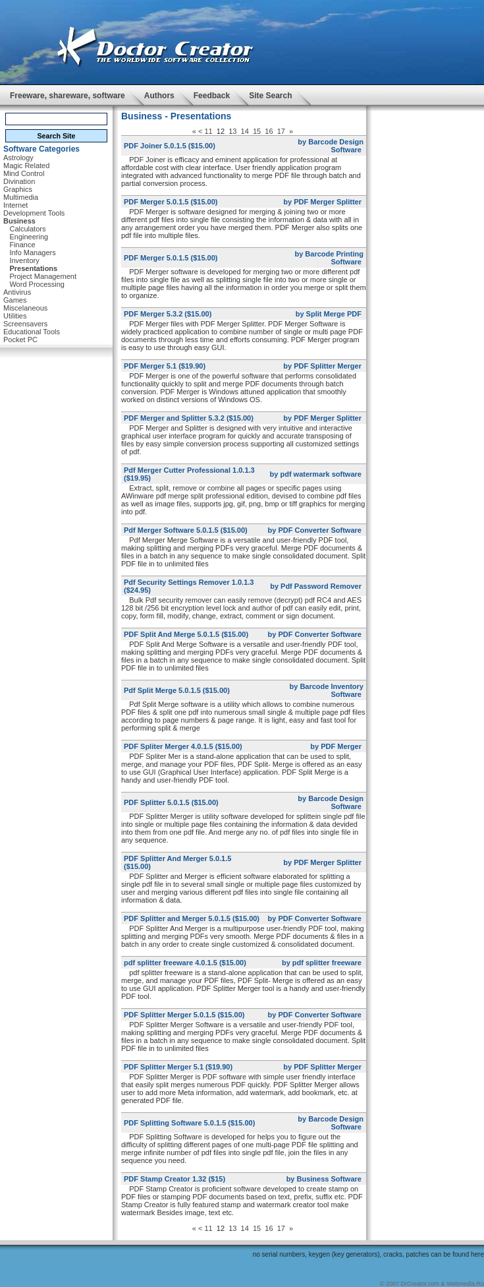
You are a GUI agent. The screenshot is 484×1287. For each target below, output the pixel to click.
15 (257, 131)
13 (232, 131)
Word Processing (37, 284)
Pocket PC (20, 340)
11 (208, 131)
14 (245, 131)
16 (269, 131)
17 (281, 131)
